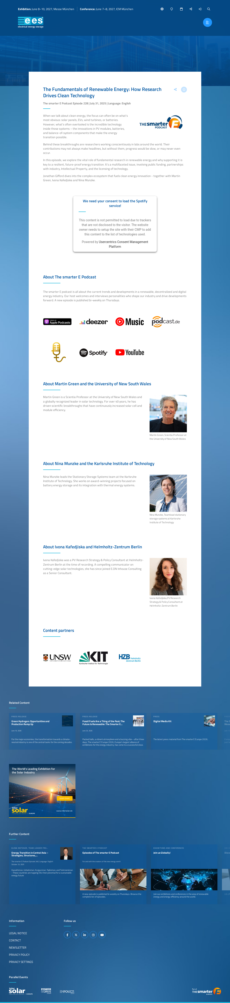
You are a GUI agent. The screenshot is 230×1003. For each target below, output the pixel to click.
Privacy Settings (21, 962)
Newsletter (17, 947)
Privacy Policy (19, 954)
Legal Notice (18, 933)
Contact (15, 940)
